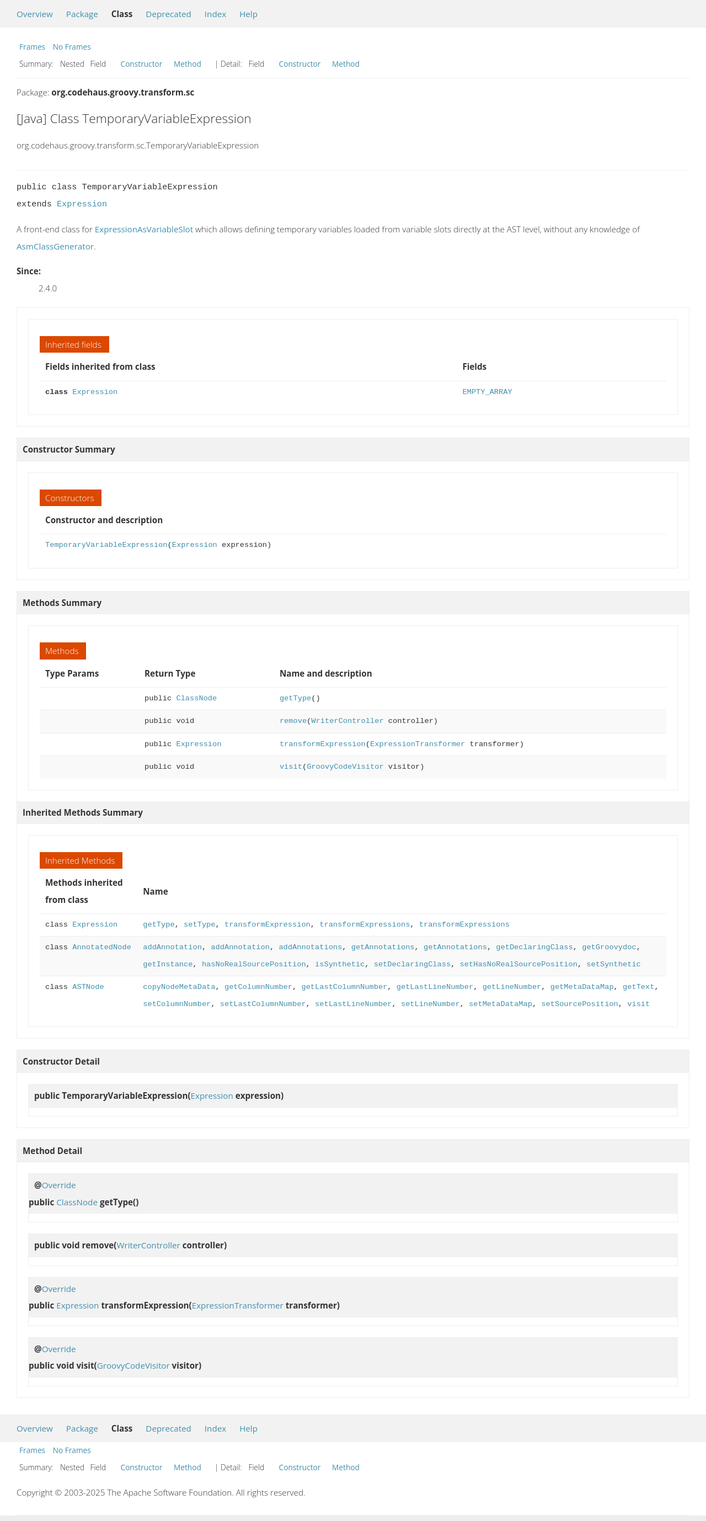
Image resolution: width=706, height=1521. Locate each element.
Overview (35, 13)
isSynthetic (340, 964)
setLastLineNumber (353, 1004)
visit (291, 767)
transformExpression (323, 744)
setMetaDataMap (500, 1004)
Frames (32, 46)
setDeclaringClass (412, 964)
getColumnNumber (258, 987)
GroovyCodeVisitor (345, 767)
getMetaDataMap (582, 987)
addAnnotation (172, 947)
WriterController (347, 721)
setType (199, 924)
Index (215, 13)
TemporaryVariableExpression (106, 545)
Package (82, 13)
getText (638, 987)
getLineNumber (511, 987)
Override (59, 1184)
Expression (82, 204)
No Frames (72, 46)
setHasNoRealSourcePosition (518, 964)
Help (248, 13)
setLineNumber (430, 1004)
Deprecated (168, 13)
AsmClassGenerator (55, 246)
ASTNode (88, 987)
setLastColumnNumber (263, 1004)
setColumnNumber (177, 1004)
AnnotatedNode (101, 947)
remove (293, 721)
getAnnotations (383, 947)
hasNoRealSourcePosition (254, 964)
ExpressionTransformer (417, 744)
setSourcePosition (579, 1004)
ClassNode (196, 698)
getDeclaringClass (534, 947)
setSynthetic (613, 964)
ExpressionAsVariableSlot (144, 229)
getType (295, 698)
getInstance (167, 964)
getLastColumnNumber (344, 987)
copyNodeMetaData (179, 987)
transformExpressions (364, 924)
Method (187, 64)
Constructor (142, 64)
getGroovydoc (609, 947)
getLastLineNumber (435, 987)
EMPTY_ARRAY (487, 392)
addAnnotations (310, 947)
